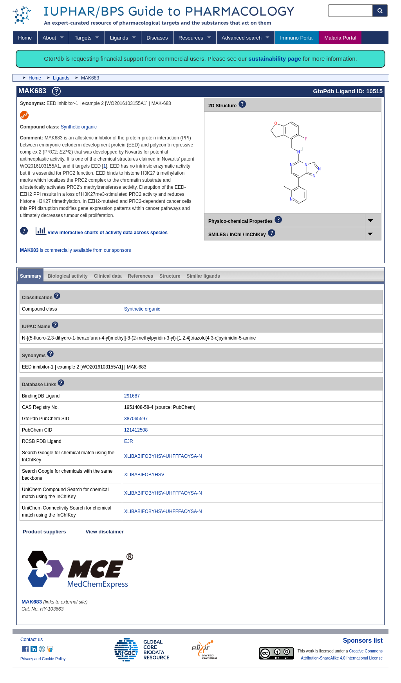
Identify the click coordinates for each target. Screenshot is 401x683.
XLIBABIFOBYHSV (144, 474)
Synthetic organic (79, 127)
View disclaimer (105, 532)
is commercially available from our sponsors (75, 250)
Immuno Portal (297, 38)
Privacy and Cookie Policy (43, 659)
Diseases (157, 38)
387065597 (136, 418)
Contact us (31, 639)
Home (25, 38)
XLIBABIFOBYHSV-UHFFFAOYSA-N (163, 456)
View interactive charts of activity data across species (102, 232)
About (49, 38)
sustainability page (274, 58)
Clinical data (108, 276)
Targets (82, 38)
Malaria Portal (340, 38)
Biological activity (68, 276)
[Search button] (380, 10)
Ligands (119, 38)
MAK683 (32, 602)
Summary (31, 276)
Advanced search (242, 38)
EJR (128, 441)
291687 (132, 396)
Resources (191, 38)
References (140, 276)
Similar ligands (203, 276)
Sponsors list (363, 640)
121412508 (136, 430)
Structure (169, 276)
